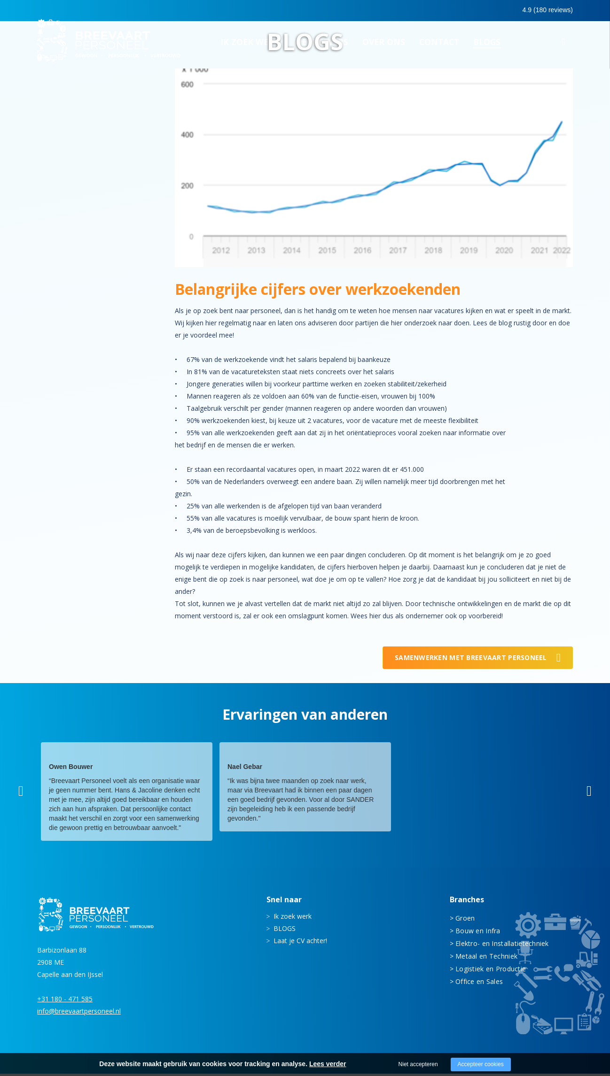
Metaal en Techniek (486, 958)
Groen (465, 920)
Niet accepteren (418, 1064)
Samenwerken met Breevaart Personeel (471, 660)
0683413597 (491, 11)
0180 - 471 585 (426, 10)
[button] (20, 794)
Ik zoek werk (293, 919)
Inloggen (546, 10)
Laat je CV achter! (300, 943)
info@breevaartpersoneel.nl (79, 1013)
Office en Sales (479, 984)
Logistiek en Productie (490, 971)
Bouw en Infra (478, 933)
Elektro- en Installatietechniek (502, 946)
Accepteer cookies (481, 1064)
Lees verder (327, 1064)
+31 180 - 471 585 (65, 1001)
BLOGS (285, 931)
